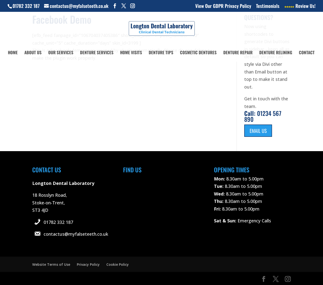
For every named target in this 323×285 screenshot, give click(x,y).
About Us (33, 53)
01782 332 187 (58, 222)
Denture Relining (275, 53)
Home (13, 53)
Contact (307, 53)
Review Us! (300, 6)
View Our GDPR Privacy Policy (223, 6)
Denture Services (96, 53)
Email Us (258, 130)
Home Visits (131, 53)
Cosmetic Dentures (198, 53)
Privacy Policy (88, 264)
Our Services (60, 53)
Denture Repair (238, 53)
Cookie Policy (117, 264)
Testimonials (267, 6)
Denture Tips (161, 53)
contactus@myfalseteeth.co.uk (76, 234)
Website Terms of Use (51, 264)
